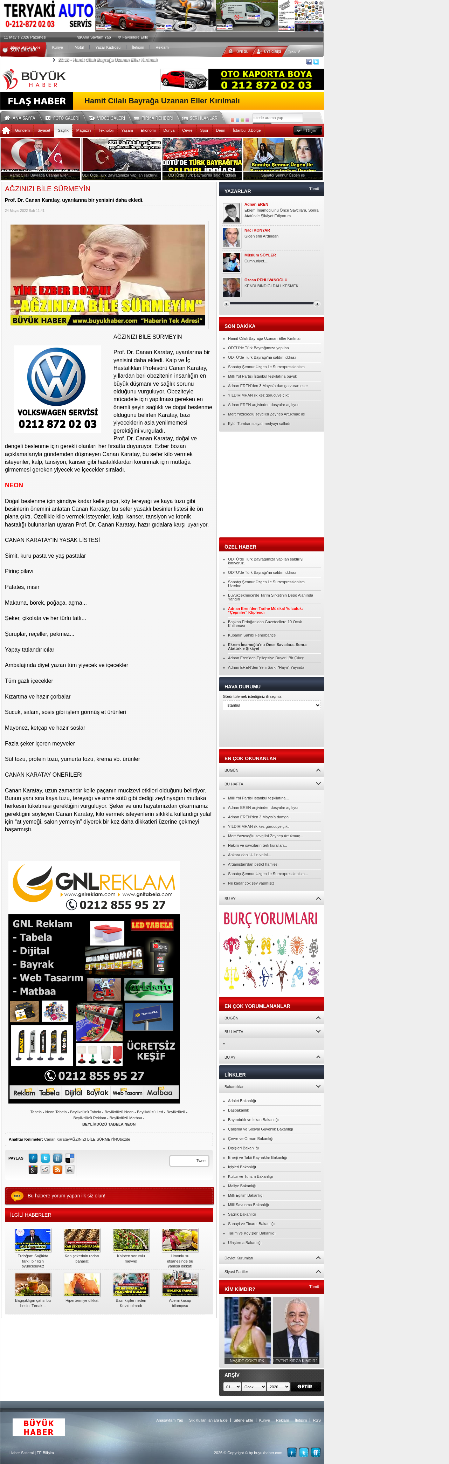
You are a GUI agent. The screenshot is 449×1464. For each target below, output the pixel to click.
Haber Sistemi (21, 1453)
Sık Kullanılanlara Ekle (208, 1420)
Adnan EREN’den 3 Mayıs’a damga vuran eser (268, 386)
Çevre (187, 130)
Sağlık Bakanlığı (242, 1214)
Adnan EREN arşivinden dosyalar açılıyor (263, 405)
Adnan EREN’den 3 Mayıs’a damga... (260, 817)
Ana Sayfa (22, 117)
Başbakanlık (238, 1110)
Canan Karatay (57, 1139)
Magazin (83, 130)
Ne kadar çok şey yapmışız (251, 883)
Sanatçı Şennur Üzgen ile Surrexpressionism (266, 367)
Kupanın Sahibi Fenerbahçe (252, 635)
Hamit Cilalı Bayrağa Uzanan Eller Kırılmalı (107, 59)
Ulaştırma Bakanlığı (245, 1242)
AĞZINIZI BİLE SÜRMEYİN (93, 1139)
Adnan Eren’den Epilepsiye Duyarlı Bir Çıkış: (266, 658)
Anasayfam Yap (169, 1420)
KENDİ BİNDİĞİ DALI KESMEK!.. (273, 286)
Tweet (201, 1161)
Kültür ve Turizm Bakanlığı (250, 1176)
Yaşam (127, 130)
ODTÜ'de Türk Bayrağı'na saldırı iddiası (262, 357)
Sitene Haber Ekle (25, 47)
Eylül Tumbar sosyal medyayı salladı (259, 423)
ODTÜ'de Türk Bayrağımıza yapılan (258, 348)
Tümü (314, 189)
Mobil (79, 47)
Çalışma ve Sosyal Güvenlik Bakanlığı (260, 1129)
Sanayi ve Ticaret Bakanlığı (251, 1224)
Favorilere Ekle (135, 37)
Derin (220, 130)
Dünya (168, 130)
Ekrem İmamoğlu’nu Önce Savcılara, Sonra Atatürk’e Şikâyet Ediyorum (281, 213)
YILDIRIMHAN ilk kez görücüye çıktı (259, 395)
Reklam (162, 47)
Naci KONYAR (257, 230)
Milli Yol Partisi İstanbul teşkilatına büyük (262, 376)
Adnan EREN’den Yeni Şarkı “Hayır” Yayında (266, 667)
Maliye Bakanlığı (242, 1186)
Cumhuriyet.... (256, 261)
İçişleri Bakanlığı (242, 1167)
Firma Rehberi (156, 117)
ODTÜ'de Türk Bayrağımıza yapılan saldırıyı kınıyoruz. (265, 561)
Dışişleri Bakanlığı (243, 1148)
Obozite (123, 1139)
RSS (317, 1420)
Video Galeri (111, 117)
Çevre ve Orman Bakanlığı (251, 1138)
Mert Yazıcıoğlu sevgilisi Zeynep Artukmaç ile (266, 414)
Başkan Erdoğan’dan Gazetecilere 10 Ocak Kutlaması (265, 624)
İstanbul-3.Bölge (247, 130)
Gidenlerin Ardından (261, 236)
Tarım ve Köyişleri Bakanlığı (252, 1233)
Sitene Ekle (243, 1420)
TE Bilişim (45, 1453)
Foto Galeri (66, 117)
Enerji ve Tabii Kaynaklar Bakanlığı (257, 1157)
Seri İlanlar (201, 117)
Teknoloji (105, 130)
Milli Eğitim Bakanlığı (245, 1195)
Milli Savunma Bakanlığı (248, 1205)
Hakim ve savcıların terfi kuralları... (257, 845)
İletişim (138, 47)
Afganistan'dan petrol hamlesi (253, 864)
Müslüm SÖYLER (260, 255)
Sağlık (63, 130)
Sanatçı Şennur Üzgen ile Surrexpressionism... (268, 874)
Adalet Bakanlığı (242, 1101)
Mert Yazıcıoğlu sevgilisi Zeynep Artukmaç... (265, 836)
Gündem (22, 130)
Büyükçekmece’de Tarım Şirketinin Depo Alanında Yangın (270, 597)
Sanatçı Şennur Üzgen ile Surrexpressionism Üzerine (266, 584)
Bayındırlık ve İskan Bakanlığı (253, 1120)
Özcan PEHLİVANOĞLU (266, 280)
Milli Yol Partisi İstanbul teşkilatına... (258, 798)
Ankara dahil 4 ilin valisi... (249, 855)
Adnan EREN (256, 204)
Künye (57, 47)
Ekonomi (148, 130)
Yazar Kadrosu (107, 47)
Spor (204, 130)
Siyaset (43, 130)
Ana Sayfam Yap (96, 37)
